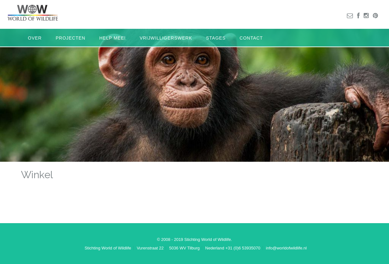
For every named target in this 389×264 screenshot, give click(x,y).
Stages (216, 38)
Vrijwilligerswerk (166, 38)
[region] (194, 95)
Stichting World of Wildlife (108, 248)
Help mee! (112, 38)
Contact (251, 38)
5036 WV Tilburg (184, 248)
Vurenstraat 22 (150, 248)
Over (35, 38)
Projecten (71, 38)
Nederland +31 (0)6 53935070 (232, 248)
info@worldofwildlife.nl (286, 248)
